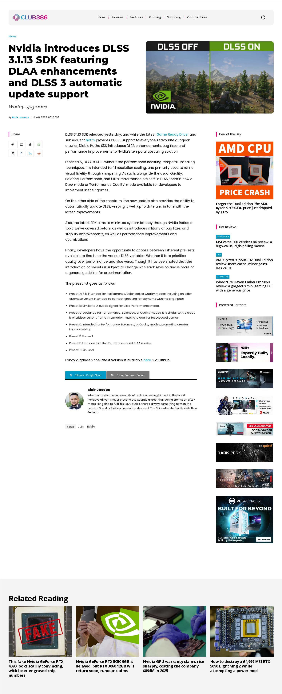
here (147, 360)
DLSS (81, 426)
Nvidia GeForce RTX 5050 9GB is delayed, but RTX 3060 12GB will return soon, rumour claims (105, 666)
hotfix (90, 140)
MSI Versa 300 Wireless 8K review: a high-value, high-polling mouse (244, 244)
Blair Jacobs (20, 117)
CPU (219, 254)
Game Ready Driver (173, 134)
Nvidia (91, 426)
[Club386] (30, 17)
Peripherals (223, 236)
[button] (263, 17)
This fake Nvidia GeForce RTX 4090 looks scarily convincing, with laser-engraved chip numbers (36, 668)
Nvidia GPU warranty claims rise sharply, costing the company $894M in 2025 (173, 666)
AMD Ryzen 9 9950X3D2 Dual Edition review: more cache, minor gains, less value (244, 264)
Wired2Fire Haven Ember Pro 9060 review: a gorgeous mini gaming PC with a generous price (244, 286)
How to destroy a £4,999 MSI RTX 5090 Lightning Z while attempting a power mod (240, 666)
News (13, 36)
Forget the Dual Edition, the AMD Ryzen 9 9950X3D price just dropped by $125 (244, 207)
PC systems (222, 276)
